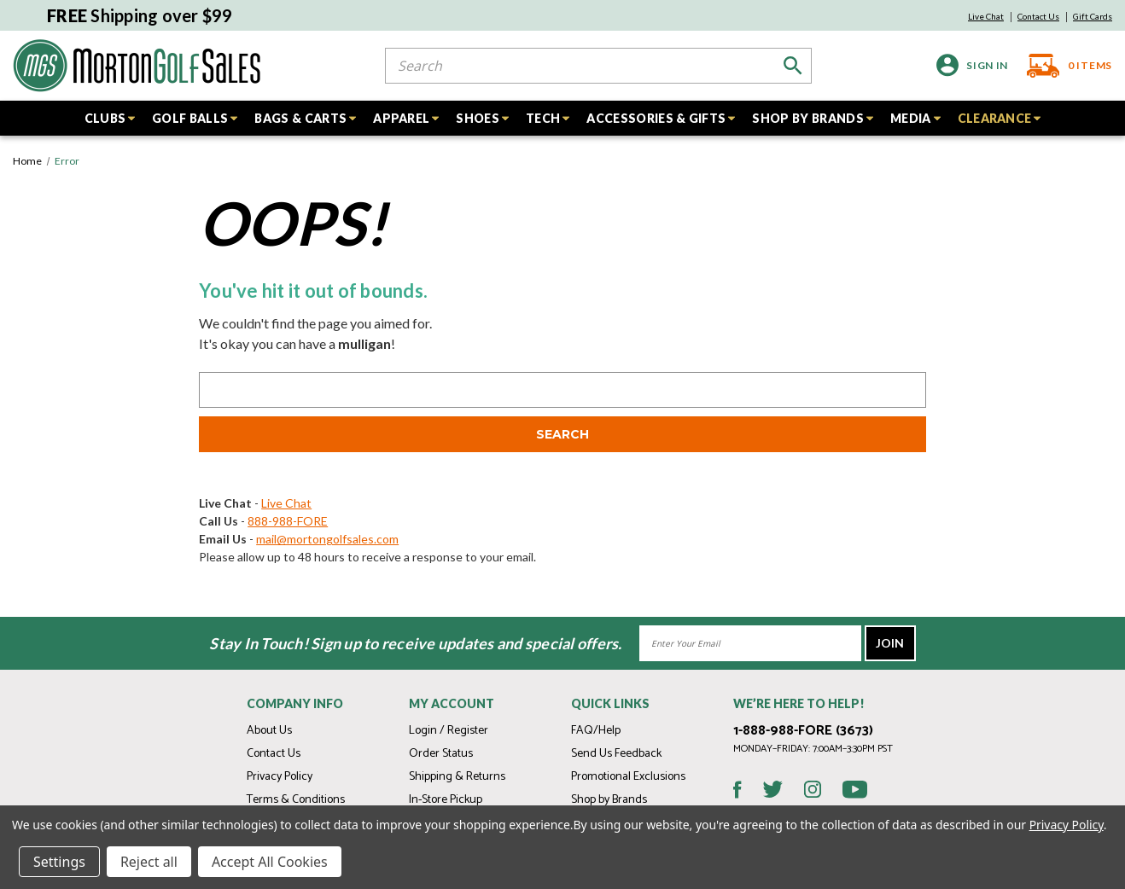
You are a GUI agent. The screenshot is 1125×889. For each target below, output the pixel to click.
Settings (59, 861)
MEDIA (915, 118)
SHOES (482, 118)
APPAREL (406, 118)
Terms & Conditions (296, 800)
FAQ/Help (596, 731)
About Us (269, 731)
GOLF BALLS (194, 118)
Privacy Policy (279, 777)
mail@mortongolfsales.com (327, 539)
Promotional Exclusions (628, 777)
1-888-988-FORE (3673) (803, 730)
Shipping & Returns (457, 777)
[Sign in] (971, 65)
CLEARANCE (999, 118)
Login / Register (448, 731)
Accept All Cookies (270, 861)
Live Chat (986, 16)
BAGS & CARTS (305, 118)
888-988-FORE (288, 521)
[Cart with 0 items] (1064, 66)
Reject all (149, 861)
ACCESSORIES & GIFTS (660, 118)
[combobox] (598, 66)
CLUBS (110, 118)
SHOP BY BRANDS (812, 118)
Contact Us (1038, 16)
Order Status (441, 754)
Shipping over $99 (140, 15)
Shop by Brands (609, 800)
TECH (547, 118)
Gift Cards (1092, 16)
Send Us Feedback (616, 754)
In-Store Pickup (445, 800)
